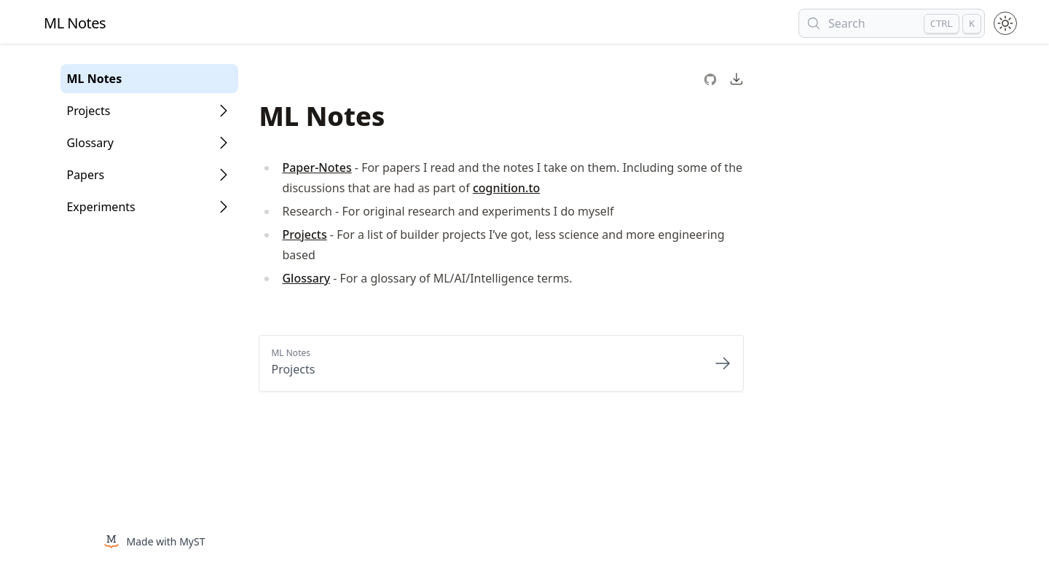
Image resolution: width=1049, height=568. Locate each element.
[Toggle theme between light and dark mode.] (1005, 23)
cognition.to (506, 188)
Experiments (100, 207)
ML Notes (94, 79)
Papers (85, 175)
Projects (88, 111)
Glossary (90, 143)
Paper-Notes (316, 167)
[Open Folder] (223, 110)
